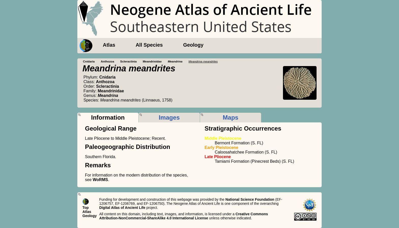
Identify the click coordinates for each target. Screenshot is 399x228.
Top (85, 208)
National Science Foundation (249, 199)
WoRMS (100, 180)
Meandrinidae (152, 61)
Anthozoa (107, 61)
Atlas (109, 45)
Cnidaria (89, 61)
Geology (193, 45)
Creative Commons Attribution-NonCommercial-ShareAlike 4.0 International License (183, 216)
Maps (230, 117)
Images (169, 117)
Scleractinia (128, 61)
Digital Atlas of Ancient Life (122, 208)
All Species (149, 45)
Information (108, 117)
